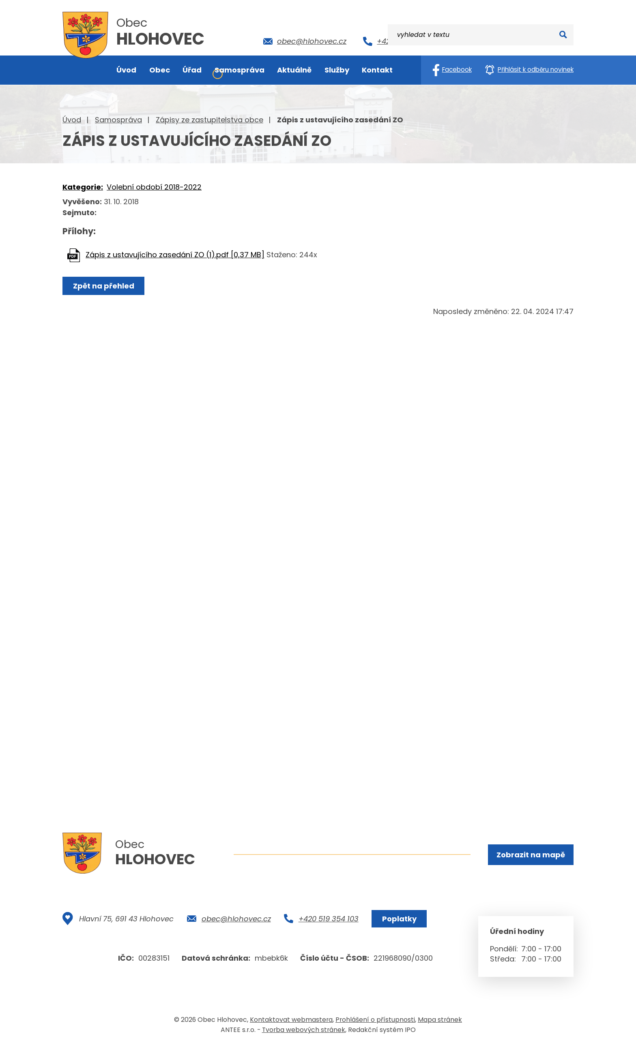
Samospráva (118, 120)
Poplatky (398, 921)
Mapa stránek (440, 1022)
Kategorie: (82, 187)
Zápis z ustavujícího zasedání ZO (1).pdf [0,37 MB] (175, 255)
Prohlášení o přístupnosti (375, 1022)
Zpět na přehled (104, 286)
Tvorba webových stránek (303, 1032)
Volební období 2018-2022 (154, 187)
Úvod (71, 120)
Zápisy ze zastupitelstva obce (209, 120)
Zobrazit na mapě (530, 855)
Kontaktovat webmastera (291, 1022)
